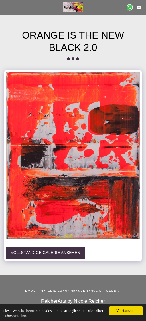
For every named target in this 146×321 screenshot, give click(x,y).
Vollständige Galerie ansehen (45, 252)
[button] (6, 7)
